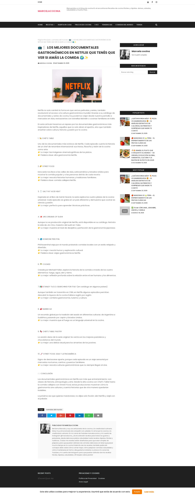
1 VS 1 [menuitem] (97, 25)
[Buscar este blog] (134, 72)
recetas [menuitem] (49, 25)
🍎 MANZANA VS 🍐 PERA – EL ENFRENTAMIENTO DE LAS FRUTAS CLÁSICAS (143, 140)
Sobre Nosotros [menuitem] (46, 30)
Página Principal (44, 40)
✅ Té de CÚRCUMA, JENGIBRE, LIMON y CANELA (143, 208)
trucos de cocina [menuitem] (83, 25)
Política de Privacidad (88, 478)
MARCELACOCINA (49, 11)
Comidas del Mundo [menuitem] (124, 25)
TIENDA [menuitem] (139, 25)
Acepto (137, 492)
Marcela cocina (45, 63)
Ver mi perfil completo (139, 55)
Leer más (149, 491)
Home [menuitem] (40, 25)
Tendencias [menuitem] (107, 25)
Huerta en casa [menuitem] (65, 25)
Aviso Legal (83, 482)
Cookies (101, 478)
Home (40, 2)
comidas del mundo (60, 40)
